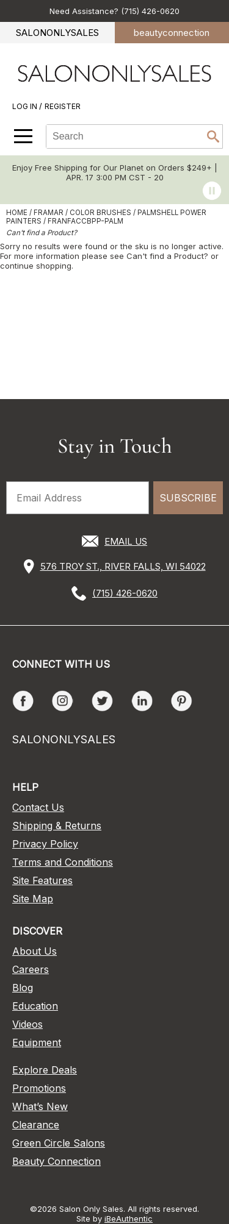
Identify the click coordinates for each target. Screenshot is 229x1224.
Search (213, 136)
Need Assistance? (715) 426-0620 (114, 11)
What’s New (40, 1106)
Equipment (36, 1042)
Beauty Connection (56, 1161)
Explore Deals (44, 1070)
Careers (30, 969)
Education (35, 1006)
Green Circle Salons (58, 1143)
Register (63, 106)
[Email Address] (77, 497)
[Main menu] (23, 136)
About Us (34, 951)
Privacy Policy (45, 844)
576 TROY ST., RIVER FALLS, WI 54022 (123, 566)
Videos (27, 1024)
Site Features (42, 880)
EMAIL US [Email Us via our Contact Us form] (125, 541)
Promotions (39, 1088)
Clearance (35, 1125)
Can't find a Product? (41, 232)
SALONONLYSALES (57, 32)
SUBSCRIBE (188, 498)
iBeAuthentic (128, 1218)
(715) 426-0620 (125, 593)
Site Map (32, 899)
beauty (171, 32)
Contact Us (38, 807)
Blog (22, 988)
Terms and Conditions (62, 862)
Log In (25, 106)
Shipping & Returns (56, 825)
